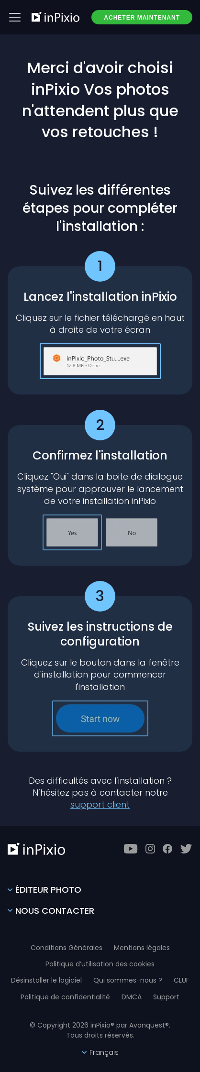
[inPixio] (55, 17)
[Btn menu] (14, 17)
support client (100, 804)
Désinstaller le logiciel (46, 980)
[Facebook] (167, 848)
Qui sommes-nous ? (127, 980)
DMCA (132, 997)
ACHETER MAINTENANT (142, 17)
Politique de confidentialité (65, 997)
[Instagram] (150, 848)
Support (166, 997)
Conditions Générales (66, 947)
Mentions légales (142, 947)
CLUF (181, 980)
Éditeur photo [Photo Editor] (44, 890)
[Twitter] (186, 848)
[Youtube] (130, 848)
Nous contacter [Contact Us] (51, 911)
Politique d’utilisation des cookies (100, 964)
